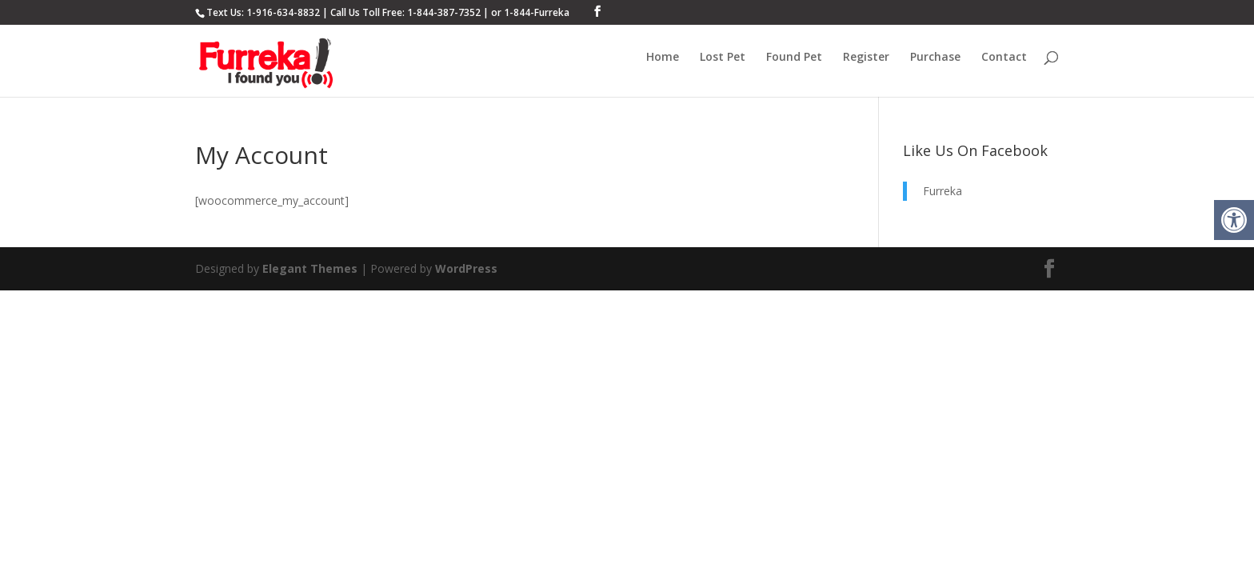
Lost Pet (722, 57)
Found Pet (794, 57)
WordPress (466, 268)
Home (662, 57)
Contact (1004, 57)
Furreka (942, 190)
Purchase (935, 57)
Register (866, 57)
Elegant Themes (309, 268)
